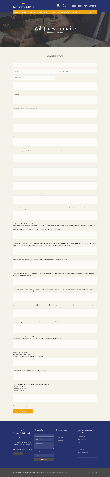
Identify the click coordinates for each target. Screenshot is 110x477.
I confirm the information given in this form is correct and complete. (30, 406)
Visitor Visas (82, 446)
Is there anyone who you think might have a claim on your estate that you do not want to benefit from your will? (40, 166)
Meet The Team (43, 12)
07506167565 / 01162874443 (84, 6)
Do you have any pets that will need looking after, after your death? (29, 370)
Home (16, 12)
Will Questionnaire (63, 12)
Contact (75, 12)
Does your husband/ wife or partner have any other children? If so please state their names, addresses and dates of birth (43, 194)
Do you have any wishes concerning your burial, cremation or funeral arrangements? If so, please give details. (40, 259)
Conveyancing (61, 437)
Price (53, 12)
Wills (59, 434)
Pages (53, 32)
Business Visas (83, 439)
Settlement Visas (83, 452)
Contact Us (18, 454)
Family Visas (82, 449)
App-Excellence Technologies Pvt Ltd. (57, 472)
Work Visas (82, 436)
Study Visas (82, 442)
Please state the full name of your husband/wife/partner (26, 108)
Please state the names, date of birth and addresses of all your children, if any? (32, 180)
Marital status (16, 94)
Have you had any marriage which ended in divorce (25, 122)
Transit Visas (82, 456)
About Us (24, 12)
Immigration (61, 440)
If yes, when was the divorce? (20, 136)
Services (32, 12)
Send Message (22, 411)
